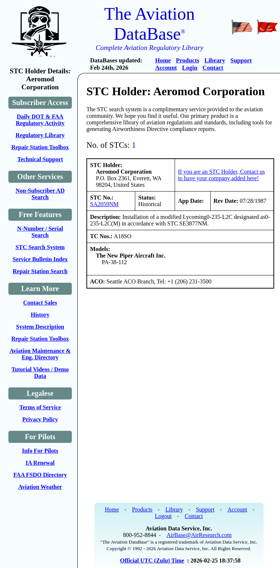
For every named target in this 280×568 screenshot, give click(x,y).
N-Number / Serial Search (40, 231)
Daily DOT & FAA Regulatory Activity (40, 119)
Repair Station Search (40, 271)
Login (189, 67)
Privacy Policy (40, 419)
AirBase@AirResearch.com (199, 535)
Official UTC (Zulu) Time (152, 560)
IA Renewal (40, 463)
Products (187, 60)
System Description (40, 327)
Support (241, 60)
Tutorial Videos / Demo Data (40, 372)
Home (163, 60)
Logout (163, 516)
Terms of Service (40, 407)
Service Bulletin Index (39, 259)
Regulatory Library (40, 135)
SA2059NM (104, 204)
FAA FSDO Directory (40, 475)
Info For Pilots (40, 451)
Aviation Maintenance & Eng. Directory (40, 354)
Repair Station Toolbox (40, 147)
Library (215, 60)
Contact (213, 67)
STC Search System (40, 247)
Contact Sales (40, 303)
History (40, 315)
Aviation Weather (40, 487)
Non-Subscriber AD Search (40, 194)
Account (166, 67)
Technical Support (40, 159)
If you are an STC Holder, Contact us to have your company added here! (221, 175)
